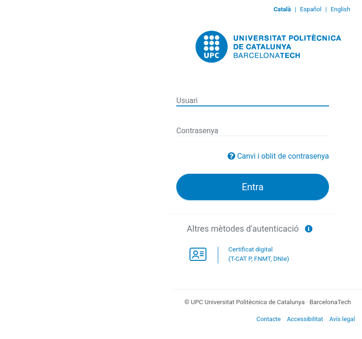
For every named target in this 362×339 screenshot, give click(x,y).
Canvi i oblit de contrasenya (283, 156)
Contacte (268, 319)
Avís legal (342, 319)
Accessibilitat (305, 319)
